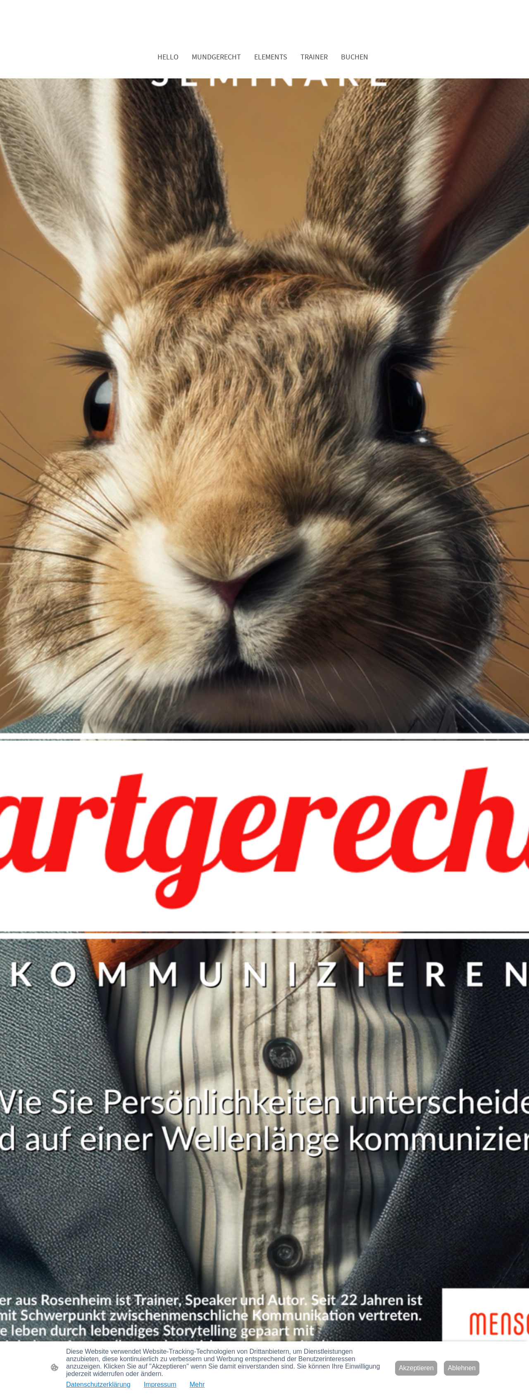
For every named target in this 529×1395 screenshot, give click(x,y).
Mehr (197, 1384)
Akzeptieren (416, 1367)
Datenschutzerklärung (98, 1384)
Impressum (160, 1384)
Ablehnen (462, 1367)
